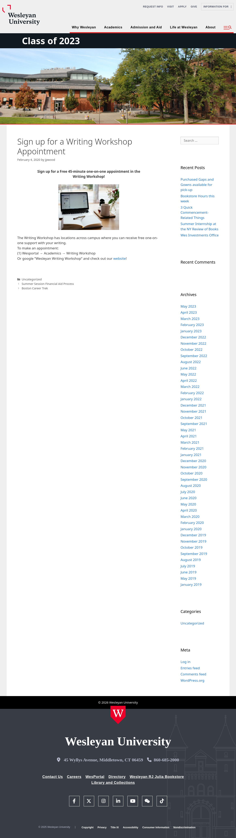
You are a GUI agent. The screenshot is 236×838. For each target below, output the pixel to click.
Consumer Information (155, 827)
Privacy (102, 827)
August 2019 (190, 559)
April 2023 (188, 312)
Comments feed (193, 674)
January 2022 (191, 399)
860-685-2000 (166, 759)
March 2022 (190, 386)
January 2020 (191, 529)
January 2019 (191, 584)
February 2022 (192, 393)
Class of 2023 (51, 40)
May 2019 (188, 578)
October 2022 (191, 349)
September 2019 (193, 553)
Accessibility (130, 827)
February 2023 (192, 324)
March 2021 (190, 442)
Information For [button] (217, 6)
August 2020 (190, 485)
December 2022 (193, 337)
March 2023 (190, 318)
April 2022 (188, 380)
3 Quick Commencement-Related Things (194, 212)
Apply (182, 6)
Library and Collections (113, 783)
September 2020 (193, 479)
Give (194, 6)
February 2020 (192, 522)
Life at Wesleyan (183, 27)
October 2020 (191, 473)
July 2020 (187, 491)
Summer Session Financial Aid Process (48, 284)
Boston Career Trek (35, 288)
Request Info (153, 6)
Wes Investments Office (199, 235)
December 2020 (193, 460)
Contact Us (52, 777)
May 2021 (188, 430)
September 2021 (193, 423)
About (211, 27)
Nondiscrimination (184, 827)
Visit (170, 6)
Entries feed (190, 668)
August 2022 (190, 361)
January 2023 (191, 331)
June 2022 (188, 368)
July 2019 (187, 566)
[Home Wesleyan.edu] (118, 715)
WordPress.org (192, 680)
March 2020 (190, 516)
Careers (74, 777)
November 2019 (193, 541)
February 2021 (192, 448)
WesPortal (94, 777)
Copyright (88, 827)
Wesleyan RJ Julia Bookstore (157, 777)
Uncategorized (32, 279)
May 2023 (188, 306)
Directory (117, 777)
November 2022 (193, 343)
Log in (185, 661)
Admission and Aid (146, 27)
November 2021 (193, 411)
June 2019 (188, 572)
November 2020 (193, 467)
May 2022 (188, 374)
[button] (228, 27)
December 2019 (193, 535)
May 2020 (188, 504)
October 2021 (191, 417)
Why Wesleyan (84, 27)
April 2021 (188, 436)
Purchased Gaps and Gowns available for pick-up (197, 184)
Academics (113, 27)
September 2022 (193, 355)
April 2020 (188, 510)
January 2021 (191, 454)
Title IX (115, 827)
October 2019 (191, 547)
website (119, 258)
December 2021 (193, 405)
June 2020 (188, 498)
